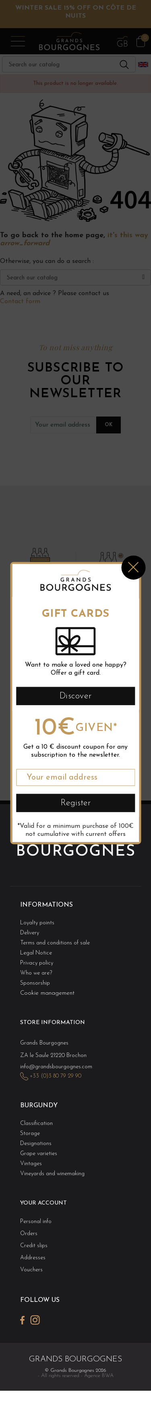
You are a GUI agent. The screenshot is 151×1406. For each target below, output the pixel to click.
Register (75, 802)
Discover (75, 695)
